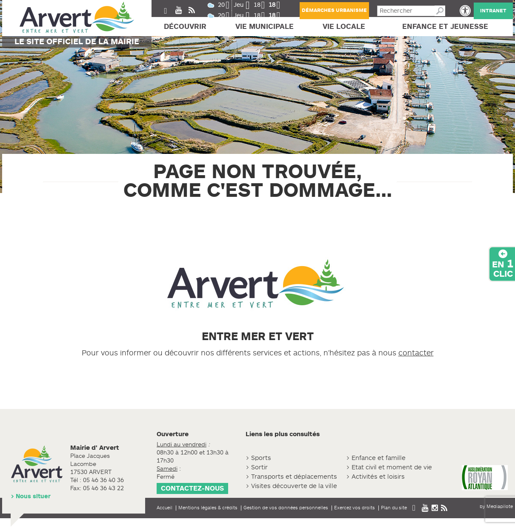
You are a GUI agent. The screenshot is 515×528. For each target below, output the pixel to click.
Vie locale (344, 26)
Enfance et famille (379, 458)
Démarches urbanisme (334, 10)
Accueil (164, 507)
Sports (261, 458)
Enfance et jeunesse (445, 26)
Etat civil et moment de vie (392, 467)
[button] (465, 10)
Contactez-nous (192, 488)
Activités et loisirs (378, 477)
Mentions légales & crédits (207, 507)
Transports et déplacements (294, 477)
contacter (416, 353)
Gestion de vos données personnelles (285, 507)
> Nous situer (31, 496)
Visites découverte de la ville (294, 486)
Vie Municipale (264, 26)
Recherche (440, 11)
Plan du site (394, 507)
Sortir (259, 467)
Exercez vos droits (354, 507)
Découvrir (185, 26)
